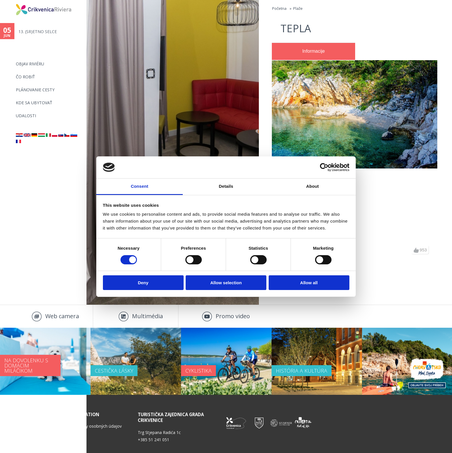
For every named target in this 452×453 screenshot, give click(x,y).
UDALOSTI (26, 115)
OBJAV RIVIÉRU (30, 64)
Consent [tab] (139, 186)
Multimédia (147, 316)
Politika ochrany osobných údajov (90, 426)
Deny (143, 282)
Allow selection (226, 282)
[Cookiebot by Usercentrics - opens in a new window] (324, 167)
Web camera (62, 316)
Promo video (233, 316)
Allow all (309, 282)
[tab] (313, 51)
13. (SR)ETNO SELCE (37, 31)
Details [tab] (226, 186)
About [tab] (312, 186)
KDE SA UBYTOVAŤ (34, 102)
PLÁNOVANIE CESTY (35, 89)
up (416, 250)
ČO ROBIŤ (25, 76)
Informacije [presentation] (313, 51)
